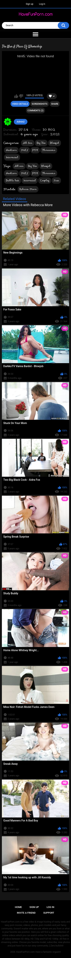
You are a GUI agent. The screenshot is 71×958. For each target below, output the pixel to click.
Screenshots (39, 104)
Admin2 (21, 121)
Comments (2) (35, 110)
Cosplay (44, 180)
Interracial (12, 157)
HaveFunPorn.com (25, 952)
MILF (24, 150)
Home (18, 907)
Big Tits (41, 143)
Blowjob (54, 143)
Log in (42, 4)
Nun (56, 180)
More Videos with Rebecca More (28, 205)
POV (35, 150)
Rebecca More (28, 189)
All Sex (27, 143)
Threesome (48, 150)
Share (54, 104)
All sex (19, 166)
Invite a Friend (26, 912)
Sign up (29, 4)
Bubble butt (12, 180)
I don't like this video (21, 96)
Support (48, 912)
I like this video (16, 96)
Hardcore (11, 150)
